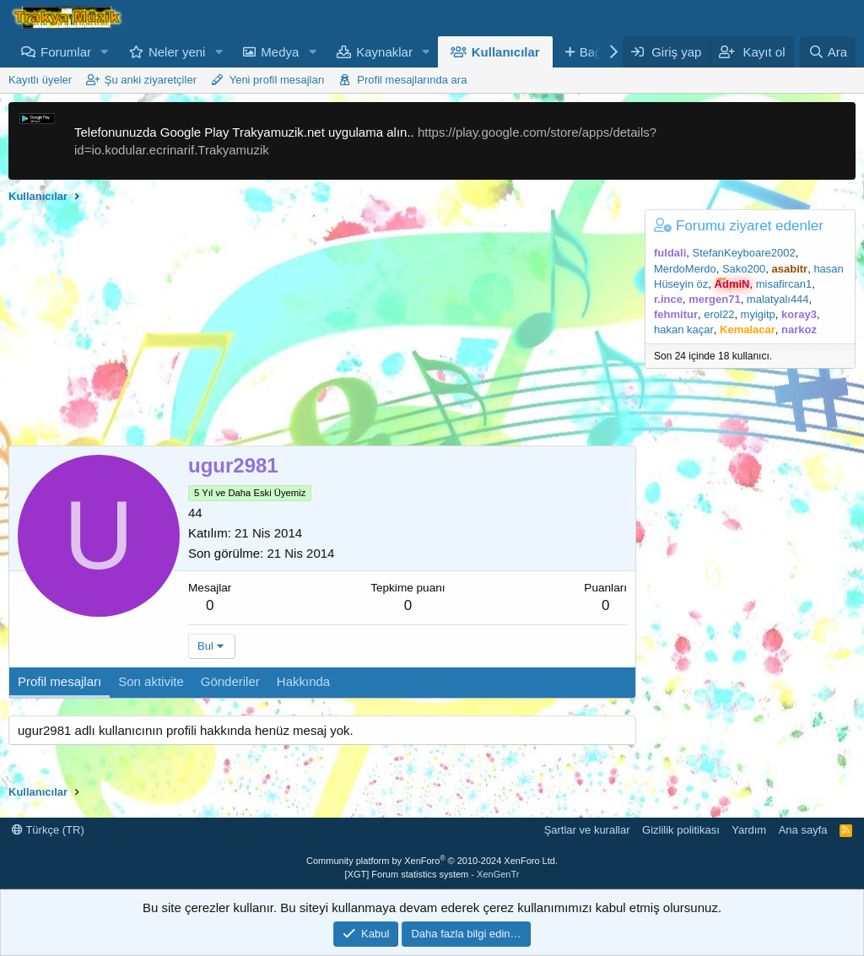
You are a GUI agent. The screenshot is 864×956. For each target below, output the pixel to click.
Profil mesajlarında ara (412, 79)
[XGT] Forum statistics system (432, 874)
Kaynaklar (384, 52)
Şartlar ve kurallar (587, 830)
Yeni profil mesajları (277, 79)
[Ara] (828, 52)
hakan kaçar (684, 329)
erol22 (719, 314)
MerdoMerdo (685, 268)
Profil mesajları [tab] (59, 681)
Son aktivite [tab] (151, 681)
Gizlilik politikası (681, 830)
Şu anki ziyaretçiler (151, 79)
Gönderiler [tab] (230, 681)
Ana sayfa (803, 830)
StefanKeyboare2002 (744, 252)
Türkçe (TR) (48, 830)
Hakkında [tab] (303, 681)
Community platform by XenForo (432, 861)
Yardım (749, 830)
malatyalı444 (778, 299)
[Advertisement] (318, 327)
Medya (280, 52)
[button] (104, 52)
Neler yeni (177, 52)
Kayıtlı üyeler (40, 79)
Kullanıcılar (506, 52)
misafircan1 (784, 284)
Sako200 (743, 268)
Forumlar (65, 52)
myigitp (758, 314)
